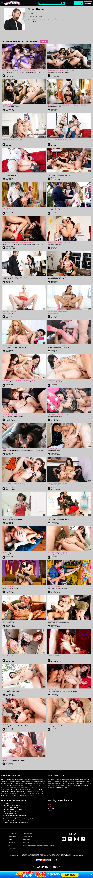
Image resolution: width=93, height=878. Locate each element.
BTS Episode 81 (7, 518)
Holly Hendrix (21, 381)
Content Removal (46, 856)
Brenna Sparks (21, 787)
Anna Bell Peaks (14, 210)
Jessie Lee (58, 726)
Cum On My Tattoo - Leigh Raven (58, 414)
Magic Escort (6, 552)
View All (44, 41)
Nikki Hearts (59, 381)
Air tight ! (5, 724)
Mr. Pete (50, 347)
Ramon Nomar (6, 72)
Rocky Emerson (14, 106)
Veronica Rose (5, 787)
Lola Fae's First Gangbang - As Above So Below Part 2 (52, 19)
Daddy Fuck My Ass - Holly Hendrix (59, 483)
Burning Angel (9, 74)
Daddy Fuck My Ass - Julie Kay (57, 311)
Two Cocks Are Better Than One (57, 552)
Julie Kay (57, 313)
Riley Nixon (13, 313)
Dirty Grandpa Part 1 (54, 208)
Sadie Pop (58, 244)
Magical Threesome (54, 724)
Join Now (78, 3)
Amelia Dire (21, 519)
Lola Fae (44, 72)
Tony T (20, 726)
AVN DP (4, 758)
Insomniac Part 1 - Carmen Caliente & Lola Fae (62, 70)
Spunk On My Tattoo (8, 621)
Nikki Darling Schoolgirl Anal (56, 449)
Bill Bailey (33, 244)
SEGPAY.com (64, 855)
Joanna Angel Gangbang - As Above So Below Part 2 (18, 242)
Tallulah (12, 622)
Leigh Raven (58, 416)
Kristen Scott (66, 175)
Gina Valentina (14, 175)
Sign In (88, 3)
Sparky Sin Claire (6, 691)
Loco (11, 657)
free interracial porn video (8, 793)
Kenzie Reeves (67, 141)
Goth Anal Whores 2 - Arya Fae (12, 139)
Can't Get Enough (8, 655)
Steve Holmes (14, 72)
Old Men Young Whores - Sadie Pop (59, 242)
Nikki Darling (42, 450)
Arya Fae (12, 141)
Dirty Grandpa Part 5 (54, 174)
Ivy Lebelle (58, 106)
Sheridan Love (40, 787)
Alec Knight (25, 726)
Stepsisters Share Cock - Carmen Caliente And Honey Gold (20, 346)
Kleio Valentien (30, 787)
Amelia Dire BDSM (53, 518)
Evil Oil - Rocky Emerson (10, 105)
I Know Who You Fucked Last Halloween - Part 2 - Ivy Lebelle (67, 105)
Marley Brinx (58, 210)
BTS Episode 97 (7, 449)
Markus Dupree (41, 244)
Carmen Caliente (59, 72)
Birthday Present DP (54, 586)
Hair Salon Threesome (54, 621)
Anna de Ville (13, 485)
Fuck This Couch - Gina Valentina (12, 174)
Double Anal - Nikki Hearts (56, 380)
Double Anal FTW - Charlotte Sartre (59, 346)
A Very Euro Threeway (54, 655)
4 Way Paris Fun (53, 690)
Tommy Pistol (6, 416)
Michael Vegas (30, 72)
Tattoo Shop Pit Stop (9, 690)
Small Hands (22, 72)
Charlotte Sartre (64, 347)
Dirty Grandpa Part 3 (8, 208)
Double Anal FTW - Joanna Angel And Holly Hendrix (18, 380)
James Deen (58, 691)
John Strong (13, 244)
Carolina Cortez (59, 278)
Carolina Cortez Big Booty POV (57, 277)
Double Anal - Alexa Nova (10, 414)
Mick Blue (20, 244)
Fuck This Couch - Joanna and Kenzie (59, 139)
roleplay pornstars (33, 785)
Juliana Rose (13, 787)
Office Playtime (52, 785)
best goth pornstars (19, 785)
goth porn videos (28, 795)
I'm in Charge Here (8, 586)
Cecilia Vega (66, 657)
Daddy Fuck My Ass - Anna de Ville (13, 483)
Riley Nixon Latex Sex (9, 311)
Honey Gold (13, 347)
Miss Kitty (66, 622)
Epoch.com (16, 855)
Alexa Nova (21, 416)
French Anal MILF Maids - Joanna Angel (14, 277)
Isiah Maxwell (37, 72)
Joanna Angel (51, 141)
